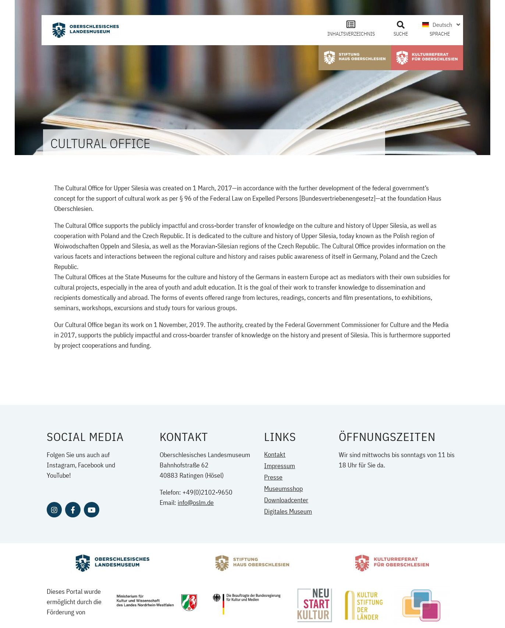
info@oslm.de (196, 502)
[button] (400, 25)
